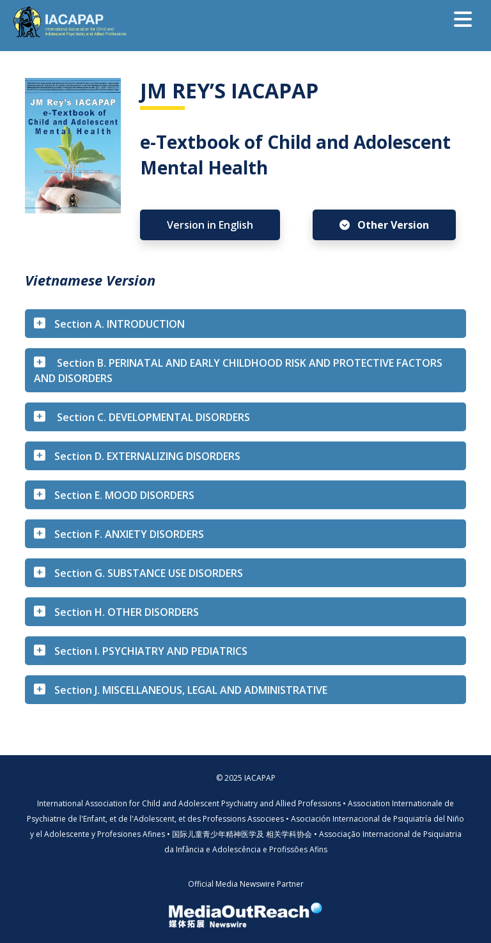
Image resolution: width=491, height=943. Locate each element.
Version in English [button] (210, 225)
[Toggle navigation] (463, 19)
